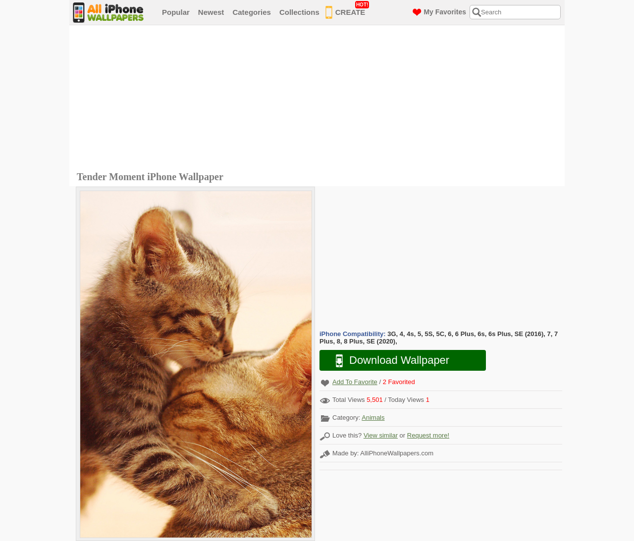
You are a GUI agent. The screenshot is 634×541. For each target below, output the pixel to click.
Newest (211, 12)
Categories (251, 12)
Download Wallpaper (387, 360)
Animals (373, 417)
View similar (381, 435)
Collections (299, 12)
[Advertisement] (319, 99)
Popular (176, 12)
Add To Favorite (354, 382)
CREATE (347, 10)
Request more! (428, 435)
